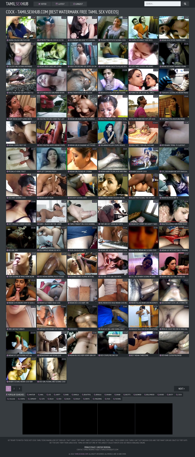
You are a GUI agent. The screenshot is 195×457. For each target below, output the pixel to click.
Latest (60, 3)
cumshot (32, 399)
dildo (67, 399)
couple (21, 399)
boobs (160, 395)
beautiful (86, 395)
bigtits (126, 395)
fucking (117, 399)
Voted (42, 3)
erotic (86, 399)
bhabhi (107, 395)
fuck (107, 399)
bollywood (149, 395)
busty (170, 395)
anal (41, 395)
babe (66, 395)
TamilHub (17, 3)
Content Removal (104, 447)
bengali (97, 395)
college (11, 399)
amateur (31, 395)
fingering (97, 399)
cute (42, 399)
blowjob (137, 395)
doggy (76, 399)
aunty (57, 395)
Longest (78, 3)
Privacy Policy (90, 447)
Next (182, 388)
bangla (75, 395)
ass (49, 395)
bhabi (117, 395)
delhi (50, 399)
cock (179, 395)
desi (58, 399)
